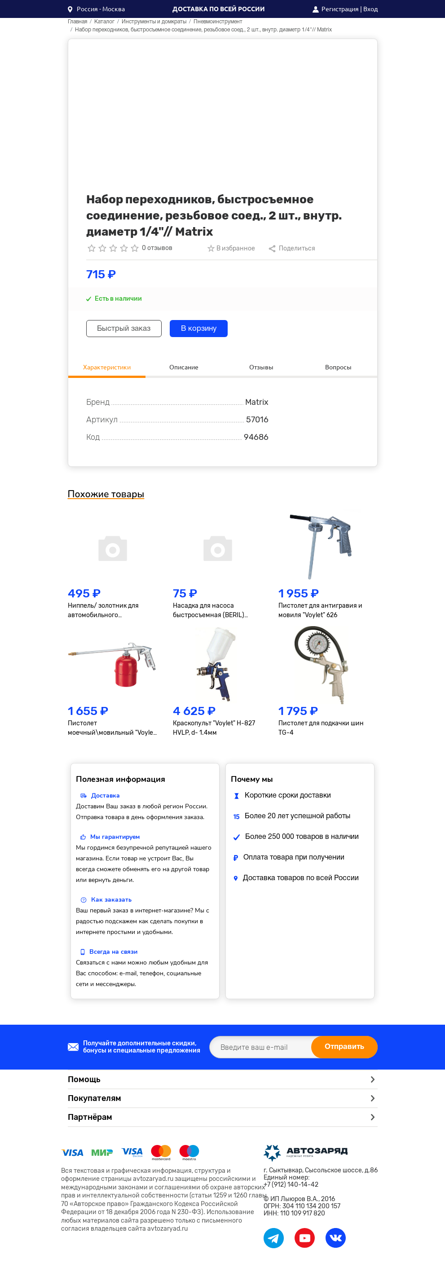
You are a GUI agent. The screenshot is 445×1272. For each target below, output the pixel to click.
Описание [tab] (184, 368)
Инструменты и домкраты (154, 21)
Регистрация (340, 9)
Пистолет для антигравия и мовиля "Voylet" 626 (320, 612)
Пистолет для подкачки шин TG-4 (321, 730)
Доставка (105, 798)
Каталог (104, 21)
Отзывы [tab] (261, 368)
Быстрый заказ (129, 329)
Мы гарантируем (115, 839)
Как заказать (111, 902)
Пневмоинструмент (218, 21)
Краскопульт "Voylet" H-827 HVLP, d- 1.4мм (214, 730)
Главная (77, 21)
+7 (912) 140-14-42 (291, 1187)
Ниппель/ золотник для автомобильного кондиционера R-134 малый (110, 613)
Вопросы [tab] (338, 368)
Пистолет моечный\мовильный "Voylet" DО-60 (113, 731)
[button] (96, 9)
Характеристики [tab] (107, 368)
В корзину (213, 329)
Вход (370, 9)
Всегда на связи (113, 954)
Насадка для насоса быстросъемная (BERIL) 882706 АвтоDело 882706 (211, 613)
